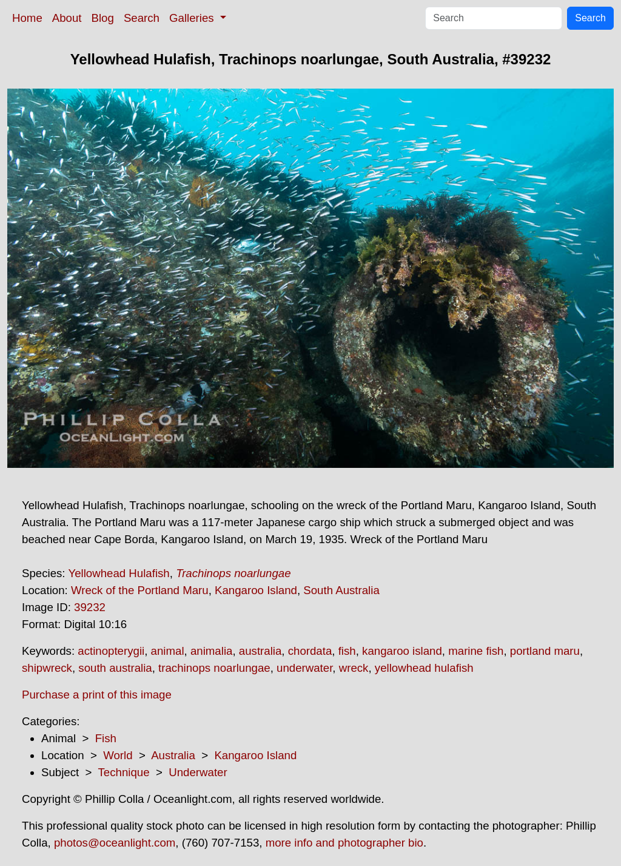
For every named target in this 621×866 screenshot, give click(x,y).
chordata (310, 650)
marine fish (475, 650)
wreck (354, 667)
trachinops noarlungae (214, 667)
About (67, 18)
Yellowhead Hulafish (118, 573)
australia (260, 650)
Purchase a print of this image (97, 694)
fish (347, 650)
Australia (173, 755)
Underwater (198, 772)
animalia (211, 650)
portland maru (545, 650)
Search (141, 18)
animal (167, 650)
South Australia (341, 590)
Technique (124, 772)
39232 (90, 607)
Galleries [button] (193, 18)
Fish (105, 738)
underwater (304, 667)
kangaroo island (402, 650)
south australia (115, 667)
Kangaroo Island (256, 590)
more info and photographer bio (344, 842)
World (117, 755)
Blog (103, 18)
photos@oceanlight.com (114, 842)
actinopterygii (111, 650)
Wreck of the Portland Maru (140, 590)
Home (27, 18)
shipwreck (47, 667)
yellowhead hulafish (424, 667)
